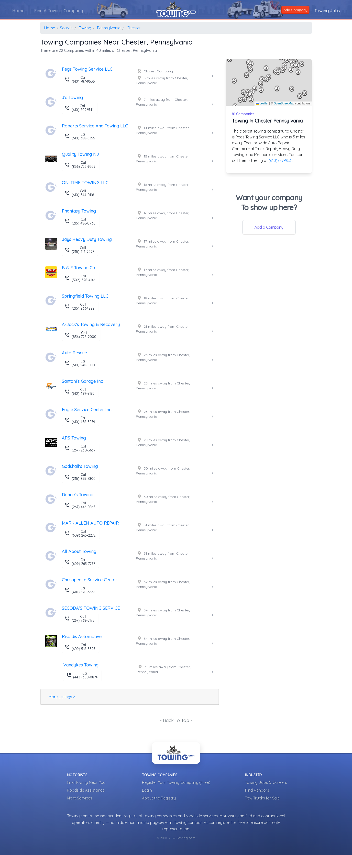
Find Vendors (257, 790)
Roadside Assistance (86, 790)
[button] (246, 75)
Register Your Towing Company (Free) (176, 782)
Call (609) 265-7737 (80, 562)
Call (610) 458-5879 (80, 420)
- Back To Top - (176, 720)
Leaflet (262, 103)
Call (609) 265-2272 (80, 533)
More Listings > (62, 696)
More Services (79, 798)
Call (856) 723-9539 (80, 164)
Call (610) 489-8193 (80, 391)
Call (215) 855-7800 (80, 476)
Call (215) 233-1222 (79, 306)
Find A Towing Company (58, 10)
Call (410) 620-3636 (80, 590)
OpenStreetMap (284, 103)
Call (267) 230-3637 (80, 448)
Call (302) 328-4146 (80, 278)
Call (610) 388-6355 (80, 136)
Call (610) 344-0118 (79, 193)
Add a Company (269, 227)
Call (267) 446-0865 (80, 505)
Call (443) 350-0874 (82, 675)
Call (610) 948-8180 (80, 363)
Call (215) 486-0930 (80, 221)
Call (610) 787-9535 (80, 79)
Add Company (295, 10)
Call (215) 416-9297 (79, 250)
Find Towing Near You (86, 782)
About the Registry (159, 798)
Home (18, 10)
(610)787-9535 (281, 160)
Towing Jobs (327, 10)
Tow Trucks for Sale (262, 798)
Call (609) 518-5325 (80, 647)
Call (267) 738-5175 (79, 618)
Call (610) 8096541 (79, 108)
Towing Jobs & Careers (266, 782)
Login (147, 790)
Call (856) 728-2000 (80, 335)
